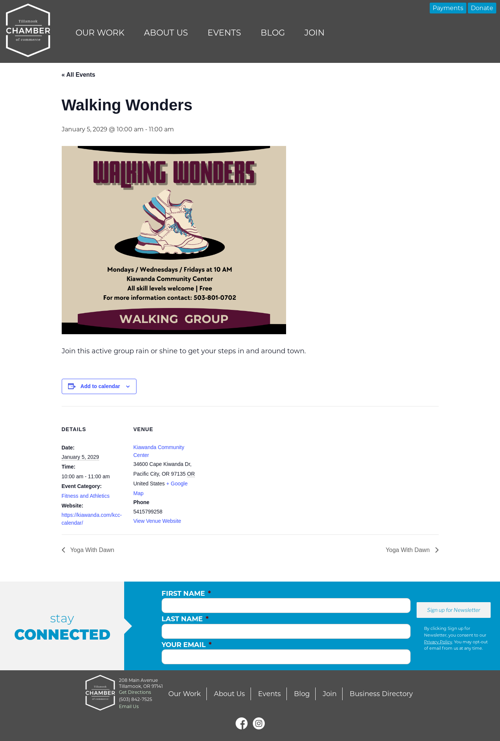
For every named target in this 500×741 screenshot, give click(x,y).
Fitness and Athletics (86, 496)
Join (314, 33)
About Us (166, 33)
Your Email (187, 645)
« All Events (78, 74)
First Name (186, 593)
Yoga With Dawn (91, 550)
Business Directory (381, 694)
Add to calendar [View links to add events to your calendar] (100, 386)
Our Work (100, 33)
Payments (448, 8)
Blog (273, 33)
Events (224, 33)
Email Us (129, 706)
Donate (482, 8)
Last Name (185, 619)
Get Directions (135, 692)
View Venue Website (157, 521)
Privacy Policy (438, 641)
